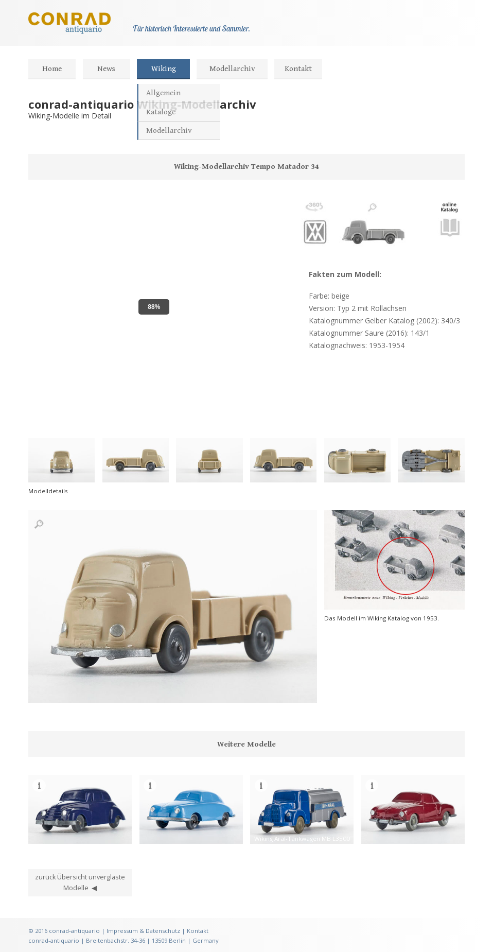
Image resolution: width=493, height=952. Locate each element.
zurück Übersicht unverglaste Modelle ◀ (80, 882)
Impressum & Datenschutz (143, 930)
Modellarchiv (232, 68)
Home (52, 68)
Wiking (163, 68)
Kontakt (298, 68)
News (106, 68)
